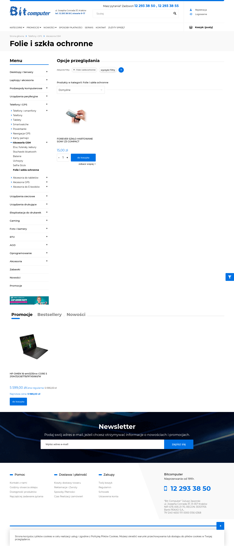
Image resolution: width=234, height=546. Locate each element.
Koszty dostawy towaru (67, 482)
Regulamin (105, 487)
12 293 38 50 (190, 488)
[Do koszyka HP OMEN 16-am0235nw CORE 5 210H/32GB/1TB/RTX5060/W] (18, 401)
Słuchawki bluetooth (24, 151)
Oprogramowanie (21, 253)
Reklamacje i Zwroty (65, 487)
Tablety (17, 119)
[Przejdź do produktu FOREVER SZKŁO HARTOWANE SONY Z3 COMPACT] (76, 116)
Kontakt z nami (18, 482)
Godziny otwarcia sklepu (24, 487)
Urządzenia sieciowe (22, 196)
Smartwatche (20, 124)
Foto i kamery (18, 228)
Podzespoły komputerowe (26, 88)
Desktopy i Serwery (21, 72)
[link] (29, 300)
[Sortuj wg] (81, 90)
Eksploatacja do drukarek (25, 212)
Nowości (15, 277)
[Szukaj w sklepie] (132, 14)
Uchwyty (18, 160)
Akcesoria (16, 261)
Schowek (104, 491)
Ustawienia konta (108, 496)
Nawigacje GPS (21, 133)
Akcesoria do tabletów (25, 177)
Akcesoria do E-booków (26, 186)
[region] (29, 300)
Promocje (16, 285)
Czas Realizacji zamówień (68, 496)
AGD (12, 245)
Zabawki (15, 269)
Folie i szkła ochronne (26, 169)
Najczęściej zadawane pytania (26, 496)
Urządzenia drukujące (23, 204)
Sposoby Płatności (64, 491)
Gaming (15, 220)
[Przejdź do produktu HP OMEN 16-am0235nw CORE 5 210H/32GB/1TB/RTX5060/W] (33, 350)
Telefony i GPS (18, 104)
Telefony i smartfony (24, 110)
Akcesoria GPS (21, 182)
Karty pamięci (21, 138)
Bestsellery (49, 314)
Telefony (17, 115)
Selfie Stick (19, 165)
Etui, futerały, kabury (24, 147)
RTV (12, 236)
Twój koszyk (105, 482)
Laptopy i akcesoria (22, 80)
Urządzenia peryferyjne (24, 96)
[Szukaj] (175, 13)
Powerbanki (19, 129)
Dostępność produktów (23, 491)
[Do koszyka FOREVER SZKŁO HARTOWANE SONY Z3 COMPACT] (83, 157)
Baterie (17, 156)
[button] (87, 163)
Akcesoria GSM (22, 142)
